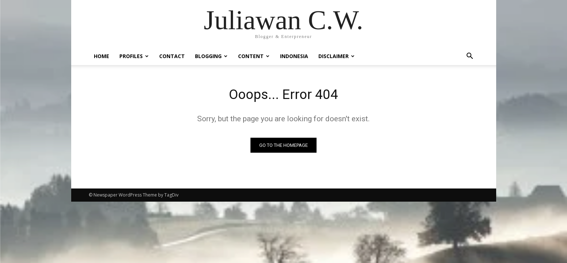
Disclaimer (336, 56)
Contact (172, 56)
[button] (470, 56)
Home (101, 56)
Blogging (211, 56)
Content (253, 56)
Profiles (134, 56)
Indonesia (294, 56)
